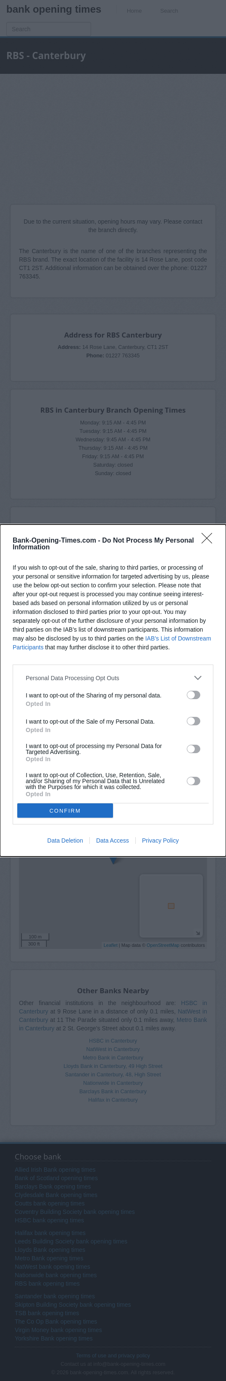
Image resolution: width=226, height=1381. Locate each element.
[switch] (193, 695)
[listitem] (113, 677)
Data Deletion (65, 840)
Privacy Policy (160, 840)
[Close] (210, 541)
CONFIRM (65, 811)
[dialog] (113, 690)
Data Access (112, 840)
